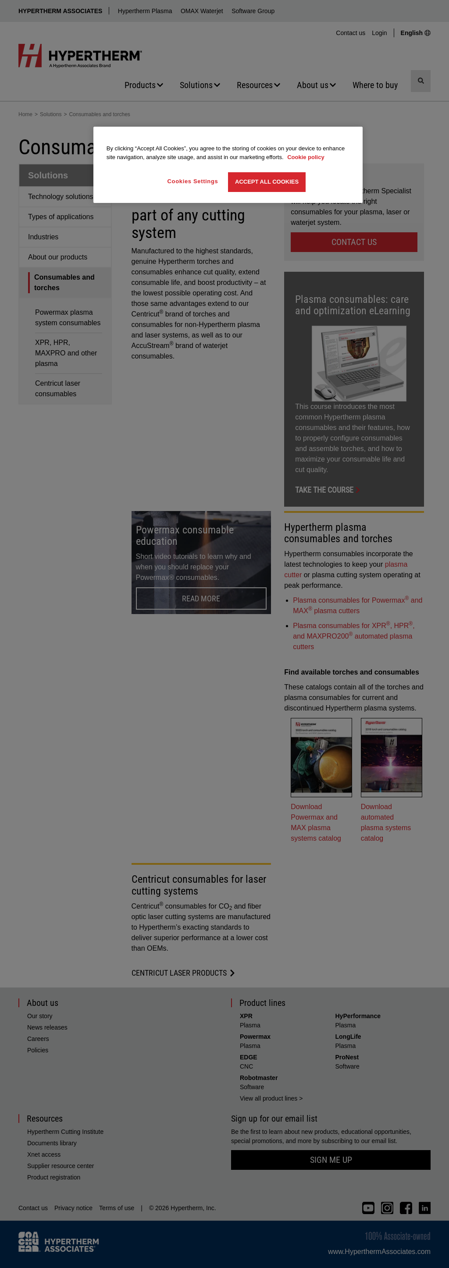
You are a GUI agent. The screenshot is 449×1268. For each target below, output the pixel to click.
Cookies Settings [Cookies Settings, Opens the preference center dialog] (192, 181)
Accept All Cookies (267, 181)
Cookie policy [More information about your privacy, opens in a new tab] (305, 157)
